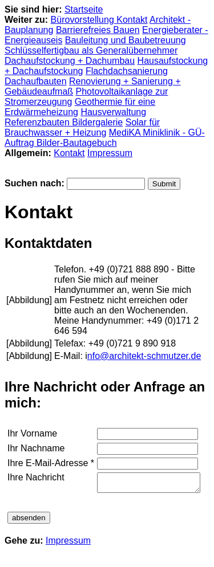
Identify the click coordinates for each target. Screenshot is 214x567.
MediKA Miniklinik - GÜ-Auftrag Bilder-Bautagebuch (105, 138)
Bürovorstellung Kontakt (99, 20)
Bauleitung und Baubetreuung (125, 40)
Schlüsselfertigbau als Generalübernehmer (91, 50)
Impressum (109, 153)
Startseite (83, 9)
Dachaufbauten (36, 81)
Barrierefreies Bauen (98, 30)
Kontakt (69, 153)
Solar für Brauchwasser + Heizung (82, 127)
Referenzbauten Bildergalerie (64, 122)
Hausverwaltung (113, 112)
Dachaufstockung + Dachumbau (70, 61)
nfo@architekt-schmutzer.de (144, 356)
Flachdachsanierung (127, 71)
